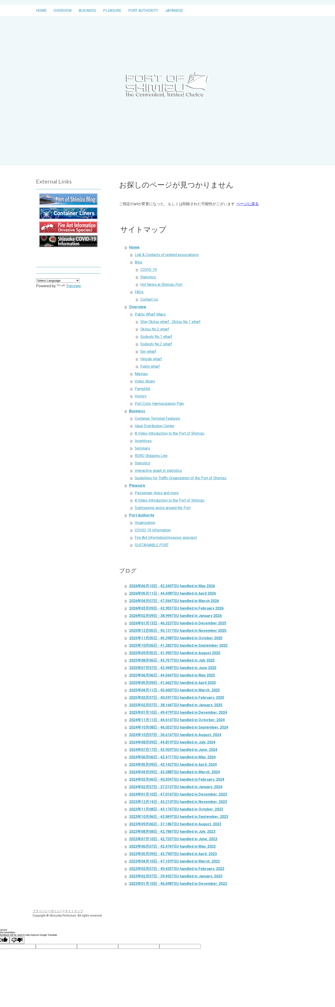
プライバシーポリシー (48, 911)
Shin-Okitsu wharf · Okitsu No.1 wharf (170, 322)
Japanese (174, 10)
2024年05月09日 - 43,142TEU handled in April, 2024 (173, 764)
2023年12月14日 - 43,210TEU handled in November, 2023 (178, 802)
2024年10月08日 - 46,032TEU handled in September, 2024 (178, 727)
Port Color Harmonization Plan (159, 403)
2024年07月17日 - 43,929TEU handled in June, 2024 (173, 749)
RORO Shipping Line (151, 455)
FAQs (139, 292)
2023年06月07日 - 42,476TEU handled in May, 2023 (172, 846)
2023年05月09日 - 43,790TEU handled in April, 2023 (173, 854)
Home (41, 10)
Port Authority (143, 10)
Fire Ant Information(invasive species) (166, 537)
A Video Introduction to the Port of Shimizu (169, 433)
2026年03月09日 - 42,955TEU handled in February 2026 (176, 608)
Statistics (148, 277)
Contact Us (149, 299)
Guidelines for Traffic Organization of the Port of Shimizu (180, 478)
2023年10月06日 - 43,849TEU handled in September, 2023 (178, 816)
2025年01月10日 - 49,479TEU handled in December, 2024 (178, 712)
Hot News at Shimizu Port (161, 284)
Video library (145, 381)
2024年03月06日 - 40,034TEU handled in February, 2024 (176, 779)
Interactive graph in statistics (158, 470)
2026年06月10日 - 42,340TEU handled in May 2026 (172, 586)
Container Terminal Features (157, 418)
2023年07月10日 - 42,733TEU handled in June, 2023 (173, 839)
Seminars (142, 448)
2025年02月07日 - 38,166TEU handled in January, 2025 (175, 705)
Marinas (141, 374)
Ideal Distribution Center (154, 426)
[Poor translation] (17, 940)
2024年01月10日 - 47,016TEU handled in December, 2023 (178, 794)
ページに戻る (247, 204)
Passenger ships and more (157, 493)
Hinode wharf (151, 359)
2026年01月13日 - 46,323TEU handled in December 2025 (177, 623)
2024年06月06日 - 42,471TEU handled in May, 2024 (172, 757)
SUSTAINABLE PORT (152, 545)
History (141, 396)
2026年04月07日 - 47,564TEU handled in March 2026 (174, 601)
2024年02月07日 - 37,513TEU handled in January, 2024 (175, 787)
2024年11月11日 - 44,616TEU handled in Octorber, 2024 (177, 720)
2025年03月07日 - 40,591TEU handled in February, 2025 (176, 697)
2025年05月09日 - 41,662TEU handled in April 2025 (172, 682)
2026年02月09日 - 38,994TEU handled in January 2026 (175, 616)
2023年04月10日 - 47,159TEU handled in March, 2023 (174, 861)
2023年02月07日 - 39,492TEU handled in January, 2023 (175, 876)
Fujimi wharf (150, 366)
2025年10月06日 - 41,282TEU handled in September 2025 (178, 645)
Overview (63, 10)
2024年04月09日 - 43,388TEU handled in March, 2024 (174, 772)
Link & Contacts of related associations (167, 255)
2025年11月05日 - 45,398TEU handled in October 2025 (175, 638)
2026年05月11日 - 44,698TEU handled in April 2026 (172, 593)
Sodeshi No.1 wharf (156, 336)
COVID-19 (148, 269)
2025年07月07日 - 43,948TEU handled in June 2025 (172, 668)
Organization (145, 522)
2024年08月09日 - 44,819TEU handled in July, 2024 (172, 742)
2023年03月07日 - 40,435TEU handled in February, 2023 (176, 869)
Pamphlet (142, 389)
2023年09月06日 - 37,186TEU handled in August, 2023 (175, 824)
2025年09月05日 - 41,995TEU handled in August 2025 (174, 653)
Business (87, 10)
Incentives (143, 441)
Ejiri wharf (148, 351)
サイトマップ (74, 911)
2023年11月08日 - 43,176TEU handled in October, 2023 (176, 809)
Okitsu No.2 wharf (154, 329)
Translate (69, 286)
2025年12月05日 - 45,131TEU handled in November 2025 (177, 630)
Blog (138, 262)
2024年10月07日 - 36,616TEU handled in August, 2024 (175, 735)
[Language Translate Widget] (58, 280)
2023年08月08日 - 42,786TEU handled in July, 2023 (172, 831)
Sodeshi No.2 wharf (156, 344)
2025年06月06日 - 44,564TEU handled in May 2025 (172, 675)
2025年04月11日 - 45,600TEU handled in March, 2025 (174, 690)
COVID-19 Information (153, 530)
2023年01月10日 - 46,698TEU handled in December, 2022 (178, 883)
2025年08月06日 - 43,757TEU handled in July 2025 (172, 660)
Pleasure (112, 10)
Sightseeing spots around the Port (163, 508)
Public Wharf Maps (150, 314)
